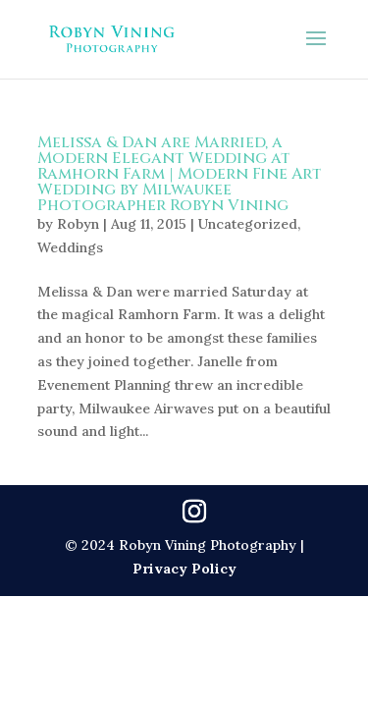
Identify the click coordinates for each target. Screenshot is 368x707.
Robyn (78, 224)
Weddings (70, 247)
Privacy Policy (184, 568)
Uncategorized (247, 224)
